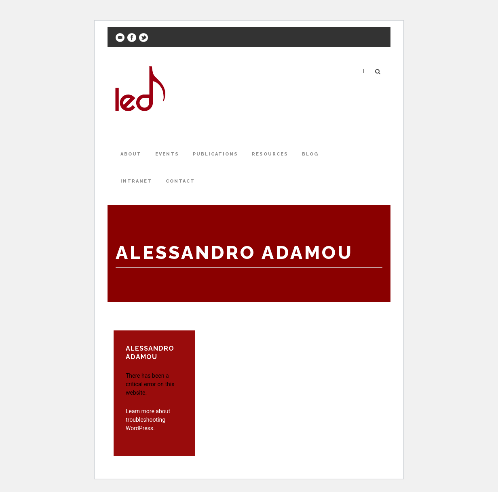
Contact (180, 181)
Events (167, 154)
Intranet (136, 181)
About (130, 154)
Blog (310, 154)
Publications (215, 154)
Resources (270, 154)
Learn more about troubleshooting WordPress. (148, 419)
